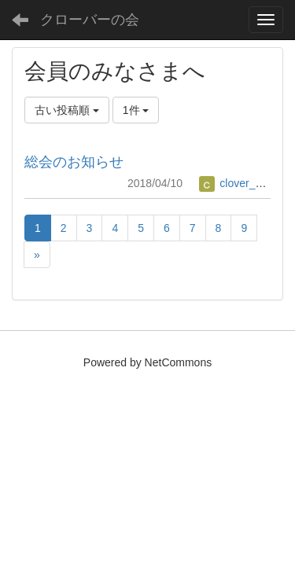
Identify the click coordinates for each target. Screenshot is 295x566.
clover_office (240, 183)
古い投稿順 (67, 110)
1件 (136, 110)
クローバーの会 (89, 20)
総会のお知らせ (74, 162)
